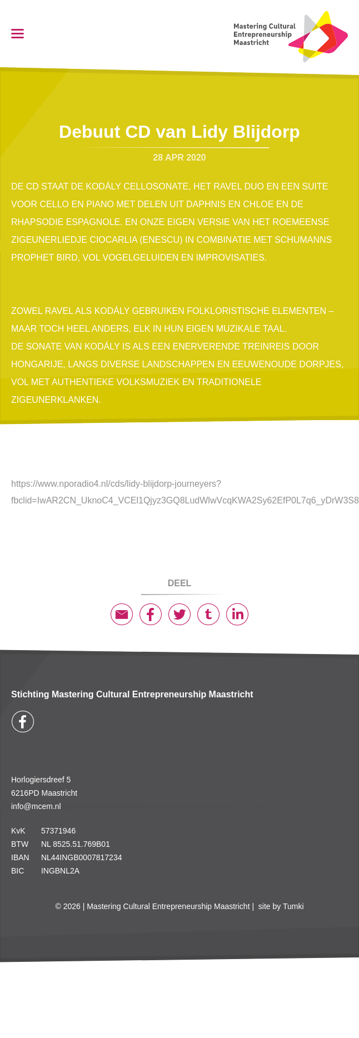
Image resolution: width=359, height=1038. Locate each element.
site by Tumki (281, 906)
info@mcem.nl (36, 806)
